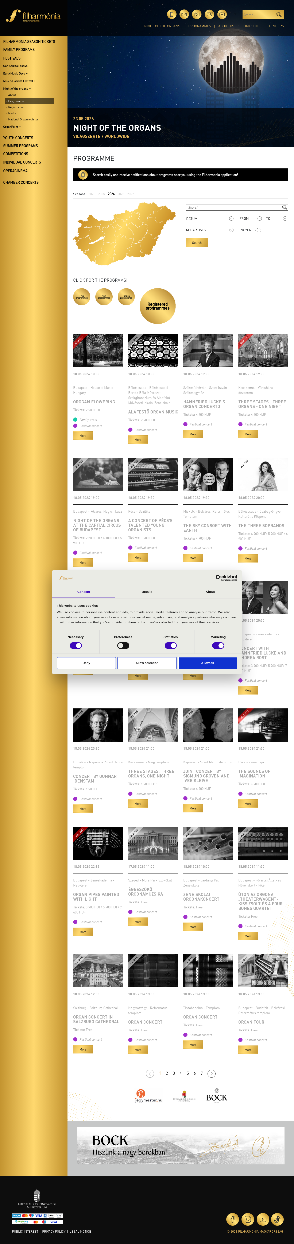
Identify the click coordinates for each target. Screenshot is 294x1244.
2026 (91, 194)
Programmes (199, 26)
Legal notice (80, 1231)
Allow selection (146, 663)
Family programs (19, 49)
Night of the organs (162, 26)
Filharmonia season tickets (29, 41)
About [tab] (210, 592)
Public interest (25, 1231)
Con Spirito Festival (15, 66)
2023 (120, 194)
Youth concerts (18, 137)
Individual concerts (22, 162)
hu (234, 14)
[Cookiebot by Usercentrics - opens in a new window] (218, 578)
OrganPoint (10, 126)
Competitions (15, 153)
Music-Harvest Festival (18, 81)
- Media (11, 113)
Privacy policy (54, 1231)
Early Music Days (14, 73)
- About (11, 95)
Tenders (276, 26)
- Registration (15, 107)
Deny (86, 663)
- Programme (15, 101)
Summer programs (20, 145)
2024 (111, 194)
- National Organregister (22, 119)
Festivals (11, 58)
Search (197, 242)
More (83, 435)
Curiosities (251, 26)
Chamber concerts (21, 182)
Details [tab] (147, 592)
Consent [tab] (83, 592)
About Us (226, 26)
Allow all (207, 663)
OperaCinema (15, 170)
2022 (130, 194)
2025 (101, 194)
